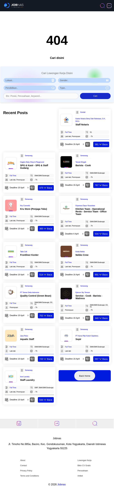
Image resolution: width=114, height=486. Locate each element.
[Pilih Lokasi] (29, 80)
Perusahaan (82, 471)
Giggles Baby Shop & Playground (32, 162)
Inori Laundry (24, 377)
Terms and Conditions (29, 476)
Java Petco (24, 336)
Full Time (68, 132)
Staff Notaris (82, 124)
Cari (95, 96)
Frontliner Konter (29, 255)
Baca (101, 144)
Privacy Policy (26, 471)
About (22, 460)
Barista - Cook (83, 165)
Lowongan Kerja (84, 460)
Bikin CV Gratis (83, 465)
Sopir (78, 339)
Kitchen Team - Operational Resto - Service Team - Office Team (91, 211)
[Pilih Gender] (84, 80)
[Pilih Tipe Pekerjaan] (84, 88)
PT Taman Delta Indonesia (29, 292)
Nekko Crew (82, 255)
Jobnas (61, 484)
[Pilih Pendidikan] (29, 88)
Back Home (84, 376)
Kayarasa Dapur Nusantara (85, 206)
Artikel (80, 476)
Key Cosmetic (25, 206)
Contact (23, 465)
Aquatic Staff (27, 339)
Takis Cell (23, 252)
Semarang (28, 156)
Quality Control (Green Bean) (35, 295)
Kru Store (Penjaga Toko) (33, 209)
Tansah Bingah (81, 162)
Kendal (82, 112)
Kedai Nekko (80, 252)
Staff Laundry (27, 380)
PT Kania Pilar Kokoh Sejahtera (87, 336)
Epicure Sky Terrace (83, 292)
